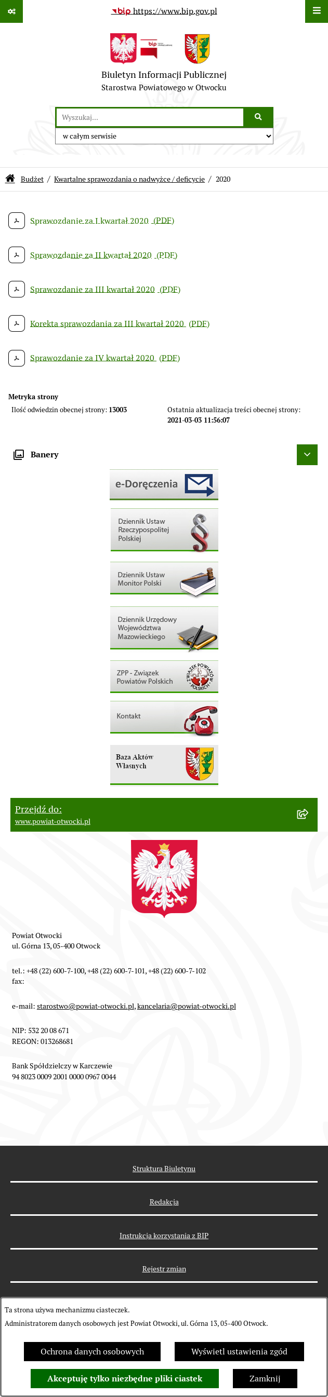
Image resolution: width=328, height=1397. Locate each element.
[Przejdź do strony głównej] (164, 65)
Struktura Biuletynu (164, 1168)
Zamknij (265, 1378)
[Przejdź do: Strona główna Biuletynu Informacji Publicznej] (10, 179)
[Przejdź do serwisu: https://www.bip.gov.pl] (164, 11)
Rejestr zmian (164, 1268)
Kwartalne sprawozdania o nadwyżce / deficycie (129, 179)
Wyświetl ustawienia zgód (239, 1351)
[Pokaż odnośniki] (11, 11)
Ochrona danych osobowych (92, 1351)
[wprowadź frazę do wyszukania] (150, 117)
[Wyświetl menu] (316, 11)
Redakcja (164, 1201)
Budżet (32, 179)
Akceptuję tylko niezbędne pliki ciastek (124, 1378)
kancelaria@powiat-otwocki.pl (186, 1006)
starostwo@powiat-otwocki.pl (85, 1006)
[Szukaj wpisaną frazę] (259, 117)
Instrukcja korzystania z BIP (164, 1235)
